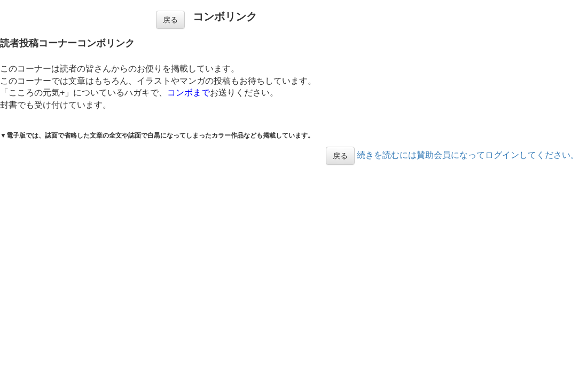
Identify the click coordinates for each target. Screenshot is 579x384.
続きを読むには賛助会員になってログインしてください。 (468, 154)
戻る (170, 19)
